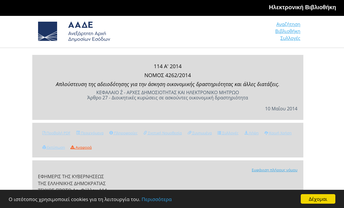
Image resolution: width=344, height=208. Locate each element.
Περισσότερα (157, 199)
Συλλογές (290, 34)
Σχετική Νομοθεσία (162, 132)
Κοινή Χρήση (278, 132)
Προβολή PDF (56, 132)
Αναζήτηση (212, 34)
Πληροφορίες (123, 132)
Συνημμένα (200, 132)
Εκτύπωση (53, 147)
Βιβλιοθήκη (252, 34)
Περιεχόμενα (90, 132)
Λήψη (251, 132)
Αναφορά (81, 147)
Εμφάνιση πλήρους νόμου (275, 169)
